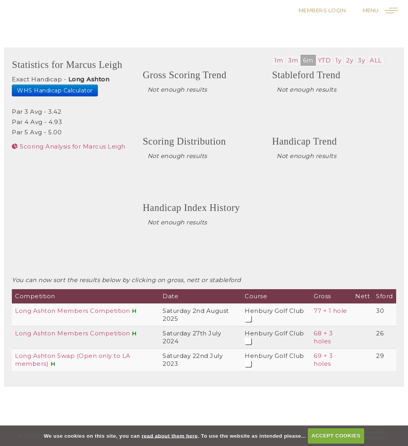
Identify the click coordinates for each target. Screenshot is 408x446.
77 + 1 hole (330, 310)
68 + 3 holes (323, 337)
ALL (376, 60)
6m (308, 60)
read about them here (170, 435)
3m (293, 60)
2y (349, 60)
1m (278, 60)
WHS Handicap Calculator (55, 90)
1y (338, 60)
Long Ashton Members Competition (72, 310)
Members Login (322, 10)
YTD (324, 60)
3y (361, 60)
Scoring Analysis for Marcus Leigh (68, 146)
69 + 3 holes (323, 359)
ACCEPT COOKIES (335, 435)
